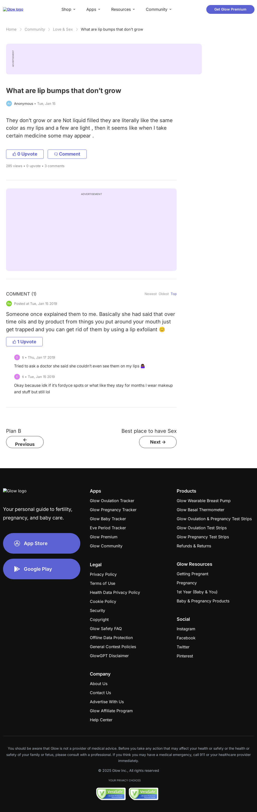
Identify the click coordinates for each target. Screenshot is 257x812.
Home (11, 29)
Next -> (158, 442)
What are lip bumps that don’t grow (112, 29)
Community (35, 29)
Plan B (13, 431)
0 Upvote (24, 154)
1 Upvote (24, 341)
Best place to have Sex (149, 431)
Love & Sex (63, 29)
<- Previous (25, 442)
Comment (67, 154)
